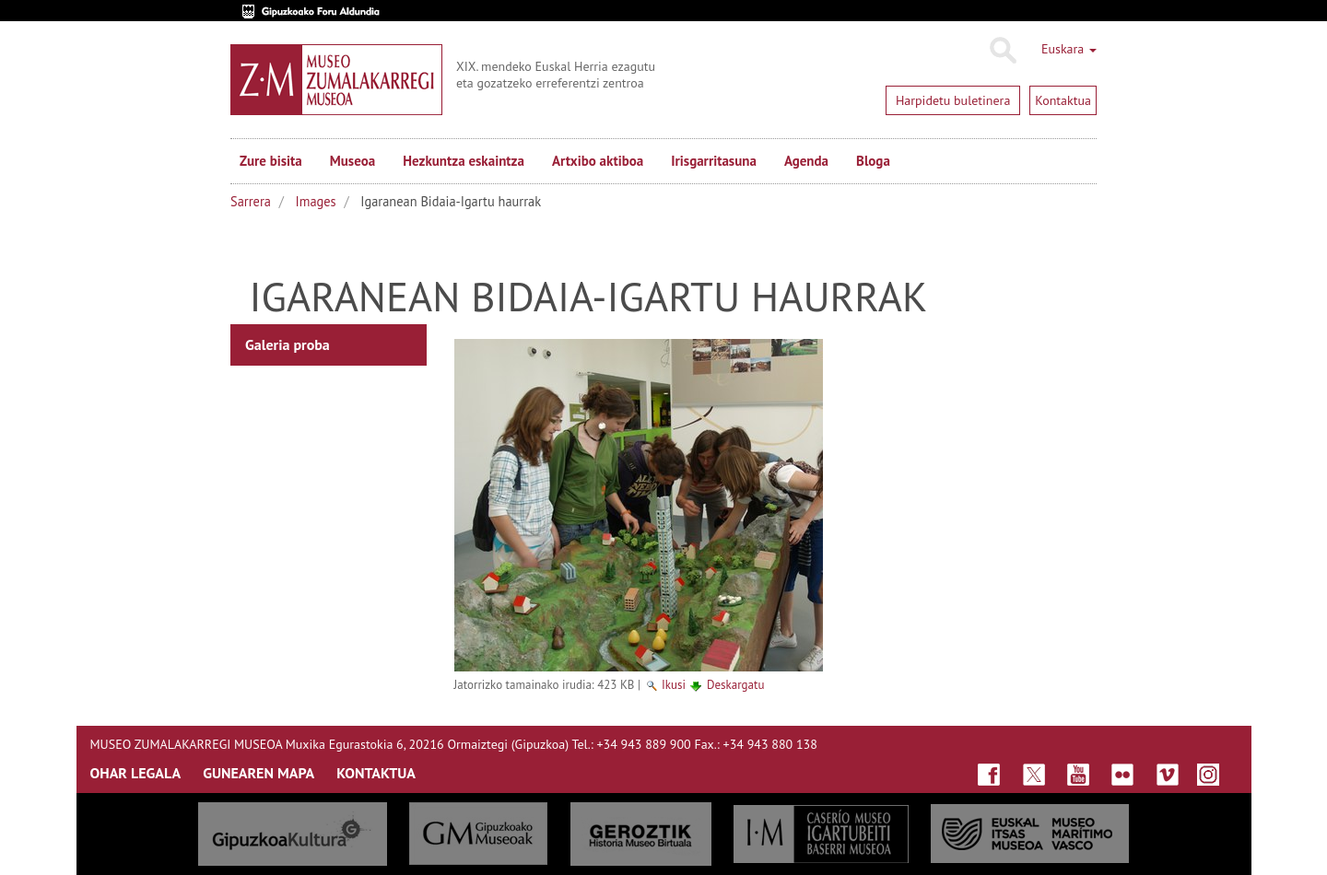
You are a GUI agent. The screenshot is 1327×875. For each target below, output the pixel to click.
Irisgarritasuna (714, 160)
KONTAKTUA (376, 773)
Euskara (1069, 49)
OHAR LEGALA (136, 773)
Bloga (873, 160)
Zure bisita (271, 160)
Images (316, 201)
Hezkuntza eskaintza (463, 160)
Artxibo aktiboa (597, 160)
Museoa (352, 160)
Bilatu (1002, 50)
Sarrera (250, 201)
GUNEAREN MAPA (258, 773)
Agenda (806, 160)
